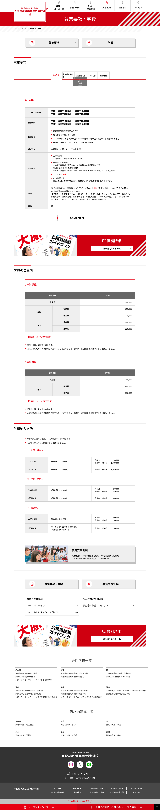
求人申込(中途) (136, 787)
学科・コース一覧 (59, 5)
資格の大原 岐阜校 (69, 723)
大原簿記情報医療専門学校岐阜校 (74, 672)
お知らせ (122, 5)
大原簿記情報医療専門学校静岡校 (74, 689)
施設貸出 (77, 791)
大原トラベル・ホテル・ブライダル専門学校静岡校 (81, 696)
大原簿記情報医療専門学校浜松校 (29, 689)
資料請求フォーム (112, 247)
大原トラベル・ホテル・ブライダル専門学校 (33, 679)
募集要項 (44, 43)
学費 (99, 43)
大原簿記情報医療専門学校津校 (119, 672)
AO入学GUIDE (77, 217)
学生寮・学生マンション (95, 604)
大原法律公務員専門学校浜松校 (28, 692)
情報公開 (136, 791)
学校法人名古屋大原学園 (29, 11)
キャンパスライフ (36, 604)
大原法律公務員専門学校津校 (118, 675)
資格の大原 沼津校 (114, 734)
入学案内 (107, 5)
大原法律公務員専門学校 (25, 675)
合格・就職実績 (91, 5)
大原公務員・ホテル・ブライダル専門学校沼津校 (126, 689)
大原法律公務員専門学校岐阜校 (73, 675)
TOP (15, 28)
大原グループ (57, 787)
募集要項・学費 (46, 583)
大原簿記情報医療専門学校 (26, 672)
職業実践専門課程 (97, 791)
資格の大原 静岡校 (69, 734)
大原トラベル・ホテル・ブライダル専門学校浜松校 (36, 696)
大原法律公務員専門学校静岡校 (73, 692)
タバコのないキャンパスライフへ (44, 611)
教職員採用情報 (96, 787)
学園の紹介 (75, 5)
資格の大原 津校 (113, 723)
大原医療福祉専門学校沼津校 (118, 692)
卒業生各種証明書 (57, 791)
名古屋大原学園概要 (93, 597)
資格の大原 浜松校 (23, 734)
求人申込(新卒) (117, 787)
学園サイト (77, 787)
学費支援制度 (102, 583)
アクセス (138, 5)
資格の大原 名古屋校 (24, 723)
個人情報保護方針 (116, 791)
